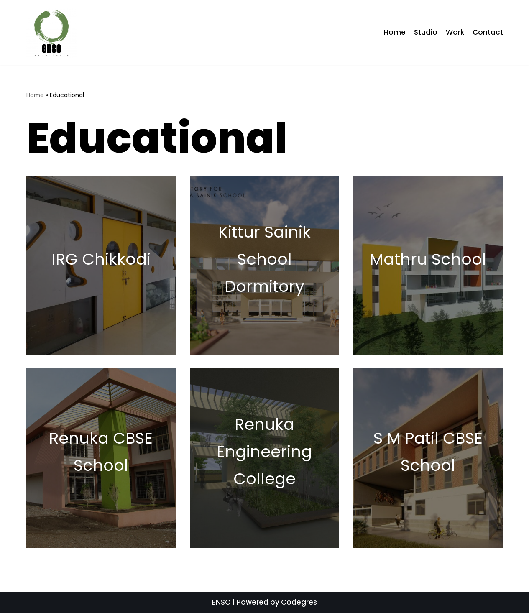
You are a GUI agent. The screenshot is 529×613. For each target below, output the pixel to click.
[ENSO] (51, 33)
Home (395, 32)
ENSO (221, 602)
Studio (425, 32)
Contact (488, 32)
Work (455, 32)
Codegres (299, 602)
